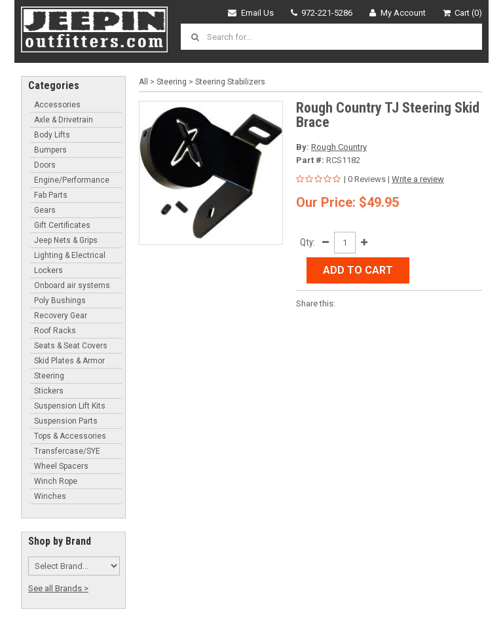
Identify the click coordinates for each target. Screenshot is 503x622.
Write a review (418, 179)
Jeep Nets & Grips (66, 240)
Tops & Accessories (70, 436)
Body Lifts (52, 134)
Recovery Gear (60, 315)
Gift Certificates (62, 225)
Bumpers (50, 150)
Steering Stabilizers (230, 81)
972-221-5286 (322, 13)
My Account (397, 13)
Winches (50, 496)
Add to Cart (358, 270)
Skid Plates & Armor (69, 360)
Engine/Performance (71, 180)
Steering (49, 375)
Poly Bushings (60, 300)
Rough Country (339, 147)
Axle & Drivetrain (63, 119)
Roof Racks (55, 330)
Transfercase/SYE (67, 451)
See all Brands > (58, 588)
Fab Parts (50, 195)
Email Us (251, 13)
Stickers (49, 390)
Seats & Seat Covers (70, 345)
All (143, 81)
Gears (45, 210)
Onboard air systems (72, 285)
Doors (45, 165)
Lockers (48, 270)
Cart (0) (463, 13)
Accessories (57, 104)
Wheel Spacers (61, 466)
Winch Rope (55, 481)
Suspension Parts (66, 421)
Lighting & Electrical (69, 255)
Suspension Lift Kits (69, 406)
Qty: (307, 242)
